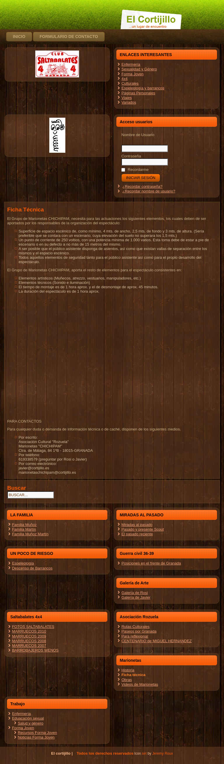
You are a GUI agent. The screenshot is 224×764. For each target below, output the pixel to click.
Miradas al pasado (136, 524)
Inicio (19, 36)
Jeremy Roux (162, 753)
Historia (127, 670)
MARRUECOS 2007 (29, 645)
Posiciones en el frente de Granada (151, 563)
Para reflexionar (134, 636)
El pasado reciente (137, 534)
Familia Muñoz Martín (30, 534)
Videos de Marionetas (139, 684)
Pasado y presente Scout (142, 529)
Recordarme (134, 169)
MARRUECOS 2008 (29, 641)
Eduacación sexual (28, 718)
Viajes (126, 98)
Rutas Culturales (135, 626)
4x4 (124, 79)
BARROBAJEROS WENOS (35, 650)
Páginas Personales (138, 93)
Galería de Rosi (134, 593)
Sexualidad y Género (139, 69)
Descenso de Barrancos (32, 568)
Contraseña (131, 156)
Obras (126, 680)
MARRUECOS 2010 (29, 631)
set (144, 753)
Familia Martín (24, 529)
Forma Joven (132, 74)
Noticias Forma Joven (36, 737)
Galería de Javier (135, 597)
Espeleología (23, 563)
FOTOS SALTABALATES (33, 626)
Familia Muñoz (24, 524)
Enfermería (130, 64)
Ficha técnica (133, 675)
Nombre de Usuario (137, 135)
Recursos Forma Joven (37, 732)
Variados (128, 102)
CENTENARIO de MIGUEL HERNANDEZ (156, 641)
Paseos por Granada (138, 631)
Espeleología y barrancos (142, 88)
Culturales (130, 83)
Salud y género (30, 723)
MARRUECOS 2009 (29, 636)
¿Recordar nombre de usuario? (149, 191)
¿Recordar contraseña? (142, 186)
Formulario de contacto (69, 36)
